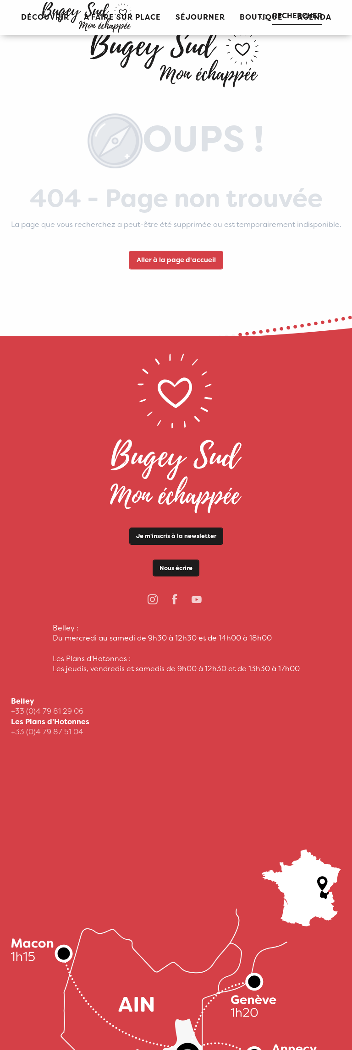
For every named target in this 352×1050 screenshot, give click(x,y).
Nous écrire (176, 568)
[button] (200, 17)
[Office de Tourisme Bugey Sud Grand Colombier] (176, 55)
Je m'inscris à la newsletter (176, 536)
